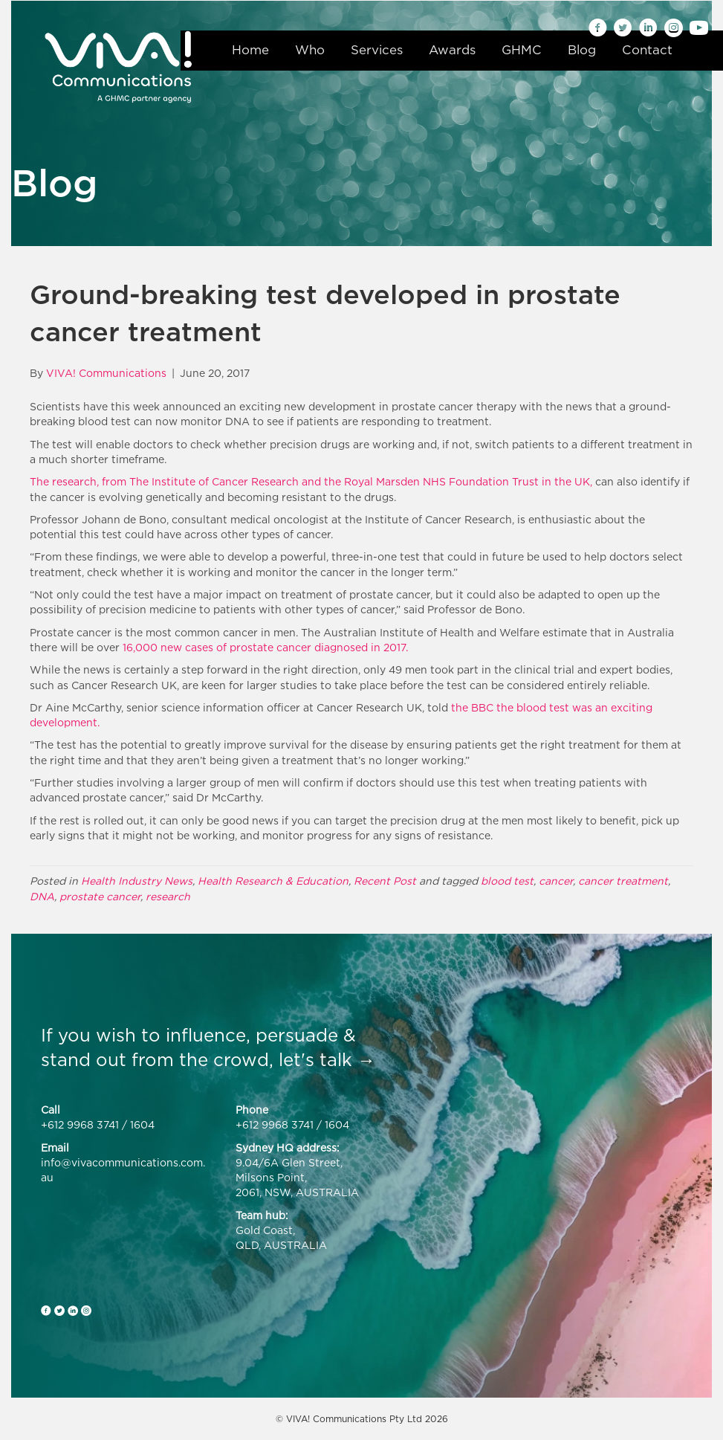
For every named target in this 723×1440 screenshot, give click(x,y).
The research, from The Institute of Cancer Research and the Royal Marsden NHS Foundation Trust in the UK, (311, 481)
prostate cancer (99, 896)
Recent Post (385, 880)
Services (377, 49)
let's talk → (327, 1059)
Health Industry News (136, 880)
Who (310, 49)
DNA (42, 896)
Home (250, 49)
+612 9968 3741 (80, 1124)
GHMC (522, 49)
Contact (647, 49)
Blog (582, 49)
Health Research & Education (273, 880)
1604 (142, 1124)
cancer (556, 880)
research (168, 896)
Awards (452, 49)
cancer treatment (623, 880)
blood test (507, 880)
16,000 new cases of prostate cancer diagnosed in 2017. (265, 647)
